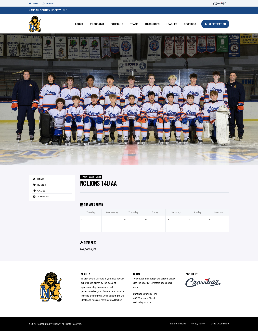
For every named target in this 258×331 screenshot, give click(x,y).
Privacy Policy (198, 323)
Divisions (190, 24)
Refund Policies (178, 323)
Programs (97, 24)
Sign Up (48, 3)
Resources (152, 24)
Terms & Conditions (219, 323)
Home (38, 179)
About (79, 24)
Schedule (117, 24)
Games (38, 190)
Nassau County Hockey (45, 10)
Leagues (172, 24)
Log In (33, 3)
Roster (39, 184)
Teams (134, 24)
